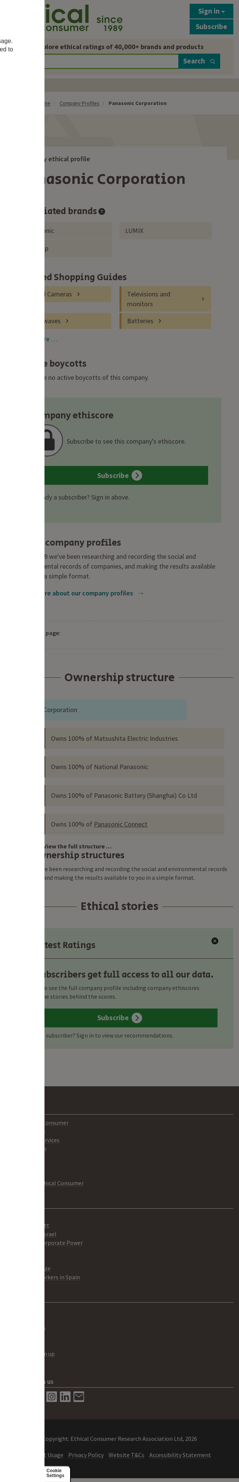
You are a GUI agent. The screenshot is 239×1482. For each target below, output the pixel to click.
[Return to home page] (64, 17)
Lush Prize (19, 1259)
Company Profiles (80, 103)
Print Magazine (25, 1131)
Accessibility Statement (180, 1455)
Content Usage (44, 1455)
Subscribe (211, 26)
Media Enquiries (26, 1327)
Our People (20, 1166)
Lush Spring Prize (28, 1268)
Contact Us (20, 1310)
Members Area (24, 1174)
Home (44, 103)
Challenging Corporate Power (44, 1242)
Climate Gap (22, 1251)
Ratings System (26, 1148)
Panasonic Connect (120, 824)
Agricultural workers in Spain (43, 1277)
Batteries (140, 320)
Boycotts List (23, 1216)
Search (199, 60)
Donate (15, 1362)
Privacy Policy (86, 1455)
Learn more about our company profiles (81, 593)
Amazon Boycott (27, 1225)
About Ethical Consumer (37, 1122)
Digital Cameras (49, 294)
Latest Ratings (58, 945)
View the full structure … (77, 846)
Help (12, 1345)
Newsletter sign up (30, 1353)
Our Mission (21, 1157)
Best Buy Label (25, 1336)
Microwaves (44, 320)
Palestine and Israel (31, 1234)
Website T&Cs (126, 1455)
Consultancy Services (33, 1140)
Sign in (211, 10)
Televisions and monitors (148, 299)
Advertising (20, 1319)
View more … (39, 339)
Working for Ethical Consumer (45, 1183)
